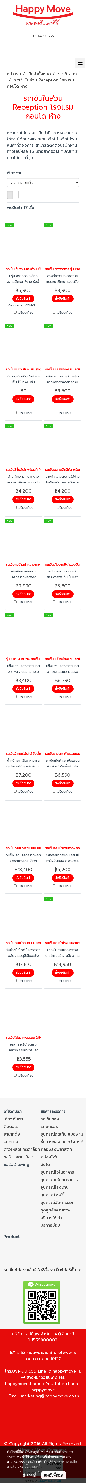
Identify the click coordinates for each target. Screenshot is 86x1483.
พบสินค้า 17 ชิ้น (20, 208)
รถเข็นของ (50, 1119)
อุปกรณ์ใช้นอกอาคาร (59, 1180)
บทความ (11, 1142)
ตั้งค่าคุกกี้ (29, 1475)
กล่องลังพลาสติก (56, 1149)
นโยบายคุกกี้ (32, 1466)
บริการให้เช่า (51, 1217)
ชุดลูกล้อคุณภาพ (55, 1210)
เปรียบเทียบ (25, 312)
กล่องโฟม (49, 1157)
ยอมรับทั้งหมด (53, 1475)
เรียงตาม (17, 173)
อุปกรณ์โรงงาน (55, 1187)
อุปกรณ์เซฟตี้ (52, 1195)
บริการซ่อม (50, 1225)
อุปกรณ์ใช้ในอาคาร (57, 1172)
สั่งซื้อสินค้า (23, 298)
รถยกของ (49, 1126)
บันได (45, 1164)
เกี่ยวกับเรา (13, 1119)
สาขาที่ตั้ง (12, 1134)
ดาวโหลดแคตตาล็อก (22, 1149)
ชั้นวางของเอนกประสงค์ (62, 1142)
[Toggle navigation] (80, 63)
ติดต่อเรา (12, 1126)
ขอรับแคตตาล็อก (18, 1157)
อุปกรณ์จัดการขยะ (57, 1202)
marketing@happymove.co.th (50, 1396)
